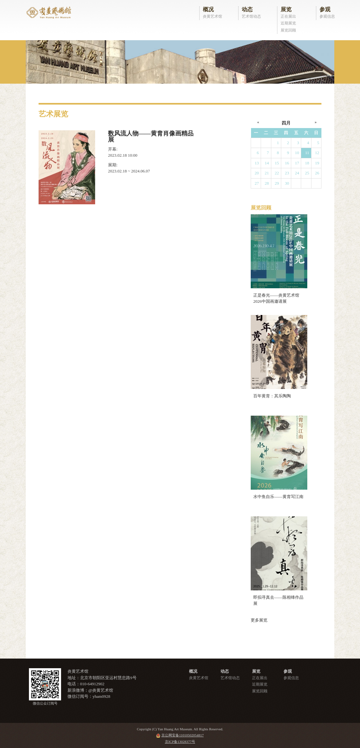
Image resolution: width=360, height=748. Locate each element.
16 (287, 163)
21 (267, 173)
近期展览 (288, 23)
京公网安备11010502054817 (182, 735)
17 (297, 163)
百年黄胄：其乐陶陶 (272, 395)
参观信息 (327, 16)
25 (307, 173)
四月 (286, 123)
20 (257, 173)
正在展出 (288, 16)
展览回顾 (288, 30)
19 (317, 163)
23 (287, 173)
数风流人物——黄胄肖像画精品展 (151, 136)
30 (287, 183)
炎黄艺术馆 (212, 16)
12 (317, 152)
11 (307, 152)
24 (297, 173)
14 (267, 163)
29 (277, 183)
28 (267, 183)
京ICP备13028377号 (180, 741)
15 (277, 163)
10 (297, 152)
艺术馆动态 (251, 16)
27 (257, 183)
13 (257, 163)
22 (277, 173)
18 (307, 163)
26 (317, 173)
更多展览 (259, 620)
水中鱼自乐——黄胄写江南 (278, 496)
